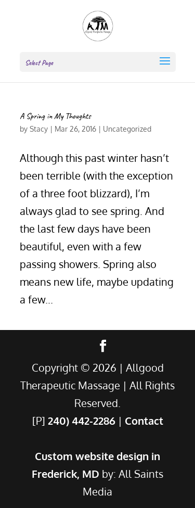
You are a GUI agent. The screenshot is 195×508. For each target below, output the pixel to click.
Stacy (39, 128)
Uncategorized (127, 128)
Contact (144, 420)
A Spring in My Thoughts (55, 116)
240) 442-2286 (81, 420)
